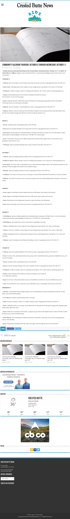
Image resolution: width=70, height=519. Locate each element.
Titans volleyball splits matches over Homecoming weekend (56, 336)
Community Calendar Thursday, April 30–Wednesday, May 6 (12, 358)
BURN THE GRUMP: (14, 335)
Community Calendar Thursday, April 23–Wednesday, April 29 (35, 358)
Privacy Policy (39, 514)
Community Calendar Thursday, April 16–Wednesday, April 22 (57, 358)
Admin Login (30, 514)
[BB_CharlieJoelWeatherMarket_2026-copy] (15, 381)
